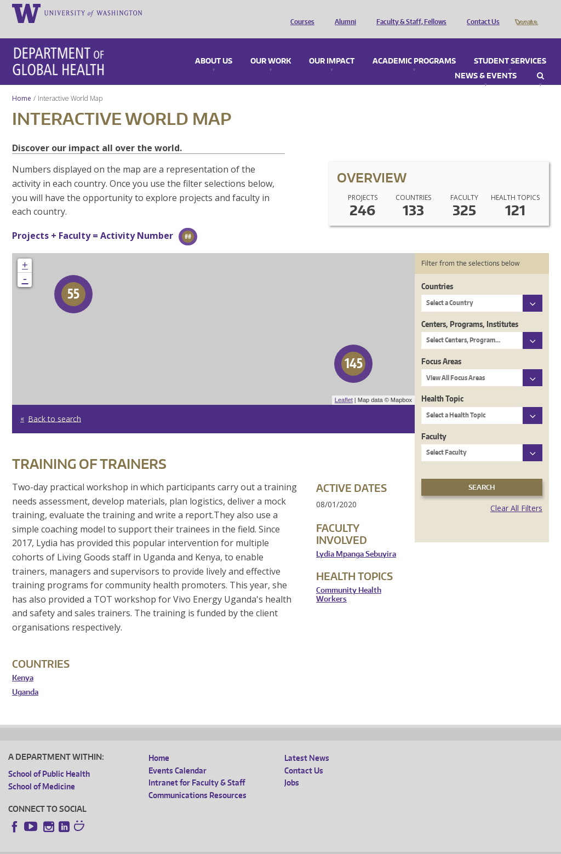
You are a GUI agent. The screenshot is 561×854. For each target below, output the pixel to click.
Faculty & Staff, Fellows (409, 12)
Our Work (270, 46)
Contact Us (480, 12)
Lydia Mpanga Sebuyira (356, 539)
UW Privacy (153, 845)
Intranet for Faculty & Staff (196, 767)
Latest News (306, 742)
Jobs (291, 767)
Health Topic (442, 383)
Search (540, 60)
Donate (525, 12)
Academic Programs (414, 46)
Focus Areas (441, 346)
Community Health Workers (348, 579)
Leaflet (344, 384)
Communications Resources (197, 779)
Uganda (25, 677)
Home (21, 83)
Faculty (433, 421)
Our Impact (331, 46)
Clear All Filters (516, 493)
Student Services (510, 46)
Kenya (22, 662)
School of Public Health (49, 758)
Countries (437, 271)
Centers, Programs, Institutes (469, 308)
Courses (300, 12)
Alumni (342, 12)
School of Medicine (41, 771)
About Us (213, 46)
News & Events (486, 61)
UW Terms (197, 845)
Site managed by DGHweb (263, 845)
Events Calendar (177, 755)
